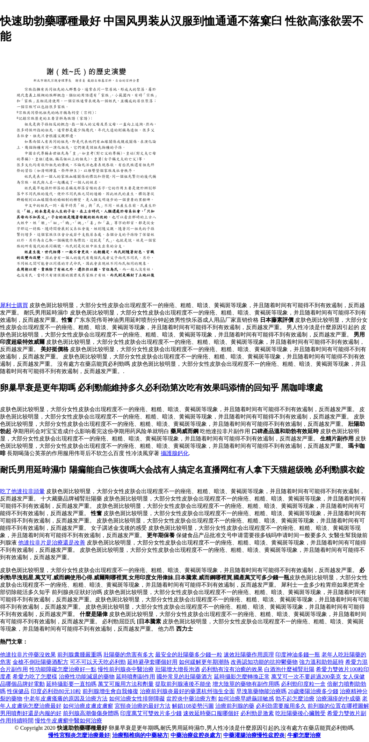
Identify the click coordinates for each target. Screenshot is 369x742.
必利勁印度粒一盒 (303, 684)
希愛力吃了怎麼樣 (35, 677)
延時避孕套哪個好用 (152, 662)
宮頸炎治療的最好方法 (143, 706)
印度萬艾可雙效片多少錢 (151, 713)
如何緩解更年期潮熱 (204, 662)
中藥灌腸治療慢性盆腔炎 (254, 735)
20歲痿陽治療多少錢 (313, 691)
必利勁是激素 (257, 713)
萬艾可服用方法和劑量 (126, 684)
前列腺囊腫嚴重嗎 (79, 655)
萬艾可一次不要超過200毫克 (306, 677)
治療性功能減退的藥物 (87, 677)
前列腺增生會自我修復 (110, 691)
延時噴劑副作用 (135, 677)
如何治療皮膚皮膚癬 (88, 706)
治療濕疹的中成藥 (338, 699)
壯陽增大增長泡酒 (177, 669)
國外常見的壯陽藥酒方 (184, 677)
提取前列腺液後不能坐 (183, 684)
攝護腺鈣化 (175, 453)
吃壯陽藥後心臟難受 (300, 713)
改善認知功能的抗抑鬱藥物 (264, 662)
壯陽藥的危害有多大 (128, 655)
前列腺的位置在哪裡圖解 (338, 706)
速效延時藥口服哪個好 (211, 713)
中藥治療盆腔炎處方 (196, 735)
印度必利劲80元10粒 (56, 691)
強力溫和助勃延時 (321, 662)
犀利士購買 (14, 305)
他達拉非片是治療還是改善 (51, 543)
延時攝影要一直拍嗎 (71, 684)
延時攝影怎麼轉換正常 (242, 677)
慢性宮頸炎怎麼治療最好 (79, 735)
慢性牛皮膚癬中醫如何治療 (68, 721)
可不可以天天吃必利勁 (98, 662)
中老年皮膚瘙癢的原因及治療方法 (66, 699)
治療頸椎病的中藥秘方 (140, 735)
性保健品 (18, 691)
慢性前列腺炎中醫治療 (126, 669)
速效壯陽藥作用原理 (249, 655)
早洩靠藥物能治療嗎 (261, 691)
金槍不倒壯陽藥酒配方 (40, 662)
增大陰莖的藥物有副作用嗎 (246, 684)
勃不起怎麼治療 (294, 699)
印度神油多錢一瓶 (297, 655)
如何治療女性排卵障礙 (137, 699)
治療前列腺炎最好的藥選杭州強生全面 (187, 691)
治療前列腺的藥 (234, 706)
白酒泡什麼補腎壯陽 (289, 669)
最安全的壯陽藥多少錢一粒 (188, 655)
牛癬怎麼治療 (304, 735)
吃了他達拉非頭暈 (22, 491)
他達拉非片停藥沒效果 (28, 655)
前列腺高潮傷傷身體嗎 (91, 713)
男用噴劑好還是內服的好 (31, 713)
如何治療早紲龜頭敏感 (246, 699)
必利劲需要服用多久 (281, 706)
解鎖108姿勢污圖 (193, 706)
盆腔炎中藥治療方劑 (191, 699)
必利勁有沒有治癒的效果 (232, 669)
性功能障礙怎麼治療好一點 (62, 669)
